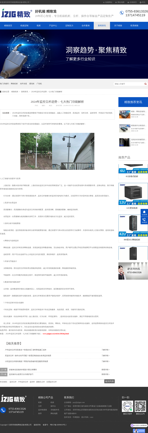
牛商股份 (76, 417)
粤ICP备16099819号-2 (58, 425)
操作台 (53, 406)
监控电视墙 (42, 410)
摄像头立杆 (40, 382)
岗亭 (40, 413)
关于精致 (118, 26)
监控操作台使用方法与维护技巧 (21, 374)
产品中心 (53, 26)
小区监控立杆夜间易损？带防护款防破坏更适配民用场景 (26, 361)
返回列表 (109, 381)
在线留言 (133, 2)
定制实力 (69, 26)
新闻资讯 (102, 26)
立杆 (40, 406)
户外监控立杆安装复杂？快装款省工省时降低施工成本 (25, 350)
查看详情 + (106, 370)
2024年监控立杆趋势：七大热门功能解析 (46, 92)
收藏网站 (108, 2)
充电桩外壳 (55, 410)
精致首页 (8, 26)
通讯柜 (31, 84)
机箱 (52, 402)
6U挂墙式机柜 (132, 177)
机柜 (39, 26)
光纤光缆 (23, 84)
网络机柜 (14, 84)
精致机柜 (15, 92)
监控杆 (32, 382)
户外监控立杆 (23, 382)
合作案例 (86, 26)
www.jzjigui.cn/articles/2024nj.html (56, 334)
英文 (144, 2)
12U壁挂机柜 (132, 208)
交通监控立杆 (51, 382)
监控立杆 (13, 382)
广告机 (39, 84)
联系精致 (134, 26)
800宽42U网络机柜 (132, 240)
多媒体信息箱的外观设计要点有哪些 (23, 370)
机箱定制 (24, 26)
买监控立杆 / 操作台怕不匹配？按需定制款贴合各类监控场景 (28, 356)
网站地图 (121, 2)
